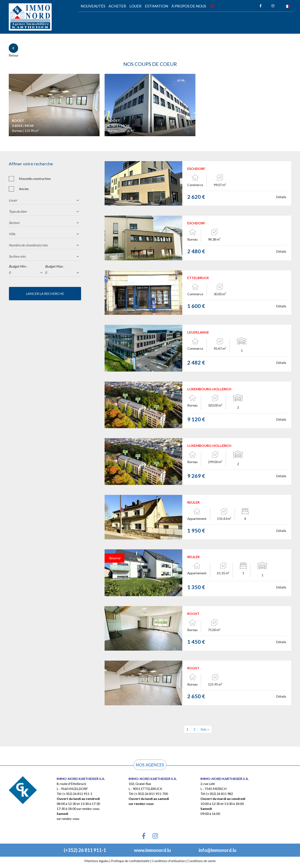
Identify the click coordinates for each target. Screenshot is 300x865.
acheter (117, 6)
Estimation (156, 6)
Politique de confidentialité (130, 861)
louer (135, 6)
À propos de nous (188, 6)
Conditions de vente (201, 861)
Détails (281, 197)
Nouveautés (93, 6)
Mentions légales (96, 861)
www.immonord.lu (152, 850)
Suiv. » (205, 729)
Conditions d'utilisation (168, 861)
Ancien (24, 189)
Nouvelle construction (35, 178)
